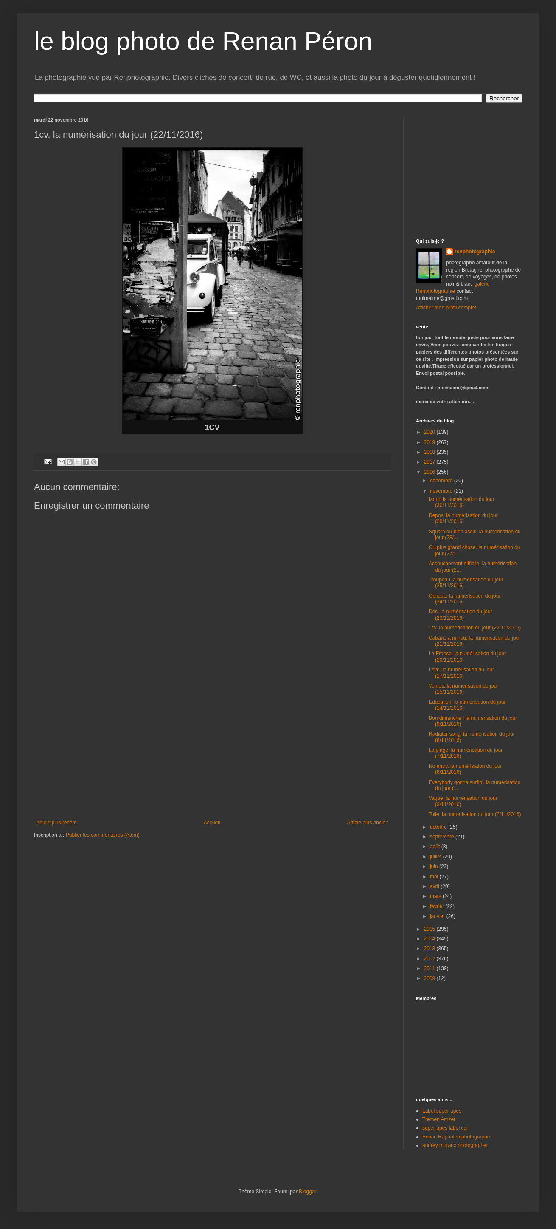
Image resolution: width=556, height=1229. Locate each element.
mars (436, 896)
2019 (430, 442)
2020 (430, 432)
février (438, 906)
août (435, 847)
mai (435, 877)
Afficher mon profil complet (446, 308)
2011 (430, 968)
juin (434, 866)
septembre (442, 837)
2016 (430, 472)
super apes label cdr (445, 1128)
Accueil (212, 823)
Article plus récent (56, 823)
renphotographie (475, 252)
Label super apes (441, 1111)
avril (435, 886)
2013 (430, 948)
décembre (442, 481)
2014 (430, 939)
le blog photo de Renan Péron (203, 41)
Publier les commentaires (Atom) (103, 835)
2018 (430, 452)
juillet (436, 857)
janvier (438, 916)
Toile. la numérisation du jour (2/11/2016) (475, 814)
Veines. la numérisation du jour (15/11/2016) (463, 689)
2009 (430, 978)
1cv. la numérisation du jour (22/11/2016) (475, 628)
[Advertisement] (469, 170)
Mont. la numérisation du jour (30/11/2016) (461, 502)
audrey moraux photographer (455, 1145)
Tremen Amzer (438, 1119)
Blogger (307, 1192)
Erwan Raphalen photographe (456, 1137)
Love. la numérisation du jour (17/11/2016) (461, 673)
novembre (442, 491)
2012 (430, 959)
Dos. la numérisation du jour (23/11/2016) (460, 614)
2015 (430, 929)
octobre (439, 827)
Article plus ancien (367, 823)
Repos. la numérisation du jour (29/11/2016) (463, 518)
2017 (430, 462)
